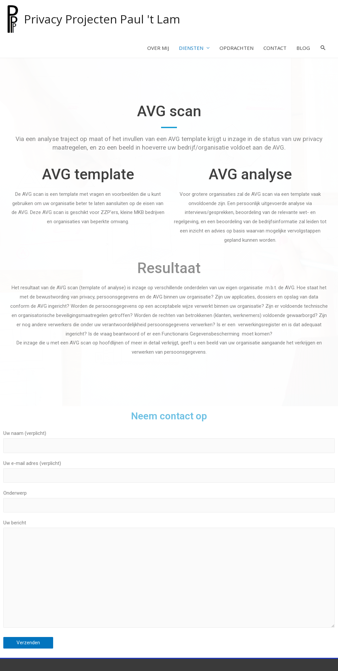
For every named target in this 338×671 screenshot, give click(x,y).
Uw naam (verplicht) (169, 441)
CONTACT (275, 48)
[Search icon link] (323, 48)
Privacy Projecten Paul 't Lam (102, 19)
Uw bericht (169, 575)
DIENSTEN (191, 48)
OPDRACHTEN (237, 48)
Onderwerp (169, 501)
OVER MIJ (158, 48)
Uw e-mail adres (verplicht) (169, 471)
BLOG (303, 48)
